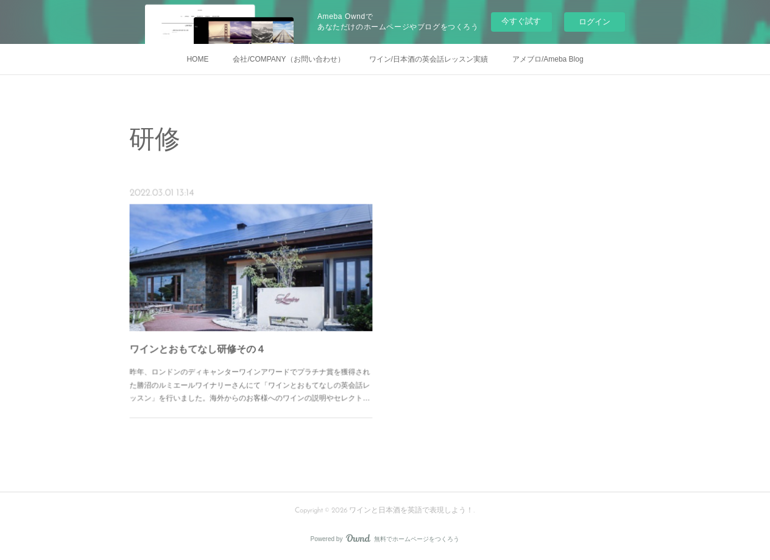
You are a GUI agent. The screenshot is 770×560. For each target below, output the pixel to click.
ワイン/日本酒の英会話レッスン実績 (428, 59)
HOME (197, 59)
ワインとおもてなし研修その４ (205, 341)
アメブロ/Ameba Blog (548, 59)
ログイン (594, 21)
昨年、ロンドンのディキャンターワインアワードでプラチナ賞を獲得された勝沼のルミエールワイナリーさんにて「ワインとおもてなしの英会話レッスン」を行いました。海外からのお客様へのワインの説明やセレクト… (249, 372)
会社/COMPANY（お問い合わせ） (288, 59)
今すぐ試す (521, 21)
